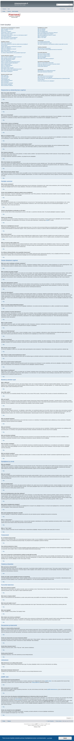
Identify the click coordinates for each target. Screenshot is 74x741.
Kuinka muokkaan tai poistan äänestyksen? (9, 62)
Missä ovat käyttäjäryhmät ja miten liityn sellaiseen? (48, 32)
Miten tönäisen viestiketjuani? (7, 71)
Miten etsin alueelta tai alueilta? (44, 53)
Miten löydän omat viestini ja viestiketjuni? (46, 58)
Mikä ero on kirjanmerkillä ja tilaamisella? (46, 62)
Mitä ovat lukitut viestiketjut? (6, 84)
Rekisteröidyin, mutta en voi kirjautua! (8, 32)
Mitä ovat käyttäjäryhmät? (43, 31)
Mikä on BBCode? (4, 75)
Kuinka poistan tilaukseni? (43, 66)
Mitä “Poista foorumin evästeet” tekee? (8, 38)
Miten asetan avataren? (5, 50)
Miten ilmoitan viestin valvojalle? (7, 67)
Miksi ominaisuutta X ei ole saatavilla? (45, 77)
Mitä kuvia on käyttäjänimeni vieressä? (8, 48)
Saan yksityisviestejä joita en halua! (44, 42)
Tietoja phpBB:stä (35, 682)
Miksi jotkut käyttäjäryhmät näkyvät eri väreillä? (47, 35)
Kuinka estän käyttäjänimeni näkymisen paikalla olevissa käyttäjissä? (14, 44)
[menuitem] (8, 9)
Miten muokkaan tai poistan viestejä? (8, 58)
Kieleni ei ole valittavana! (6, 47)
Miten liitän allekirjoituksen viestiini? (8, 59)
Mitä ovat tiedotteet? (5, 81)
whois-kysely (18, 699)
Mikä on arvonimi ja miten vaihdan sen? (8, 51)
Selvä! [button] (65, 738)
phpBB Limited (48, 681)
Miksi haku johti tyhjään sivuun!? (44, 56)
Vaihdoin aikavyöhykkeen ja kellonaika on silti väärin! (11, 46)
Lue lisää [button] (49, 738)
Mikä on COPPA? (4, 30)
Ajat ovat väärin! (4, 45)
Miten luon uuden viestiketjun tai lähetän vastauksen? (11, 56)
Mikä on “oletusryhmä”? (42, 36)
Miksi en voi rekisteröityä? (6, 31)
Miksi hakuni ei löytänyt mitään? (44, 54)
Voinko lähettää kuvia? (5, 79)
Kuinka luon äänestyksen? (6, 60)
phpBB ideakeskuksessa (52, 689)
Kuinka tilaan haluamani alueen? (44, 65)
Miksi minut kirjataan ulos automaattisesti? (9, 37)
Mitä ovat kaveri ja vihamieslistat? (44, 48)
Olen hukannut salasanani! (6, 36)
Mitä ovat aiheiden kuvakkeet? (7, 85)
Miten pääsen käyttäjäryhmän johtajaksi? (45, 33)
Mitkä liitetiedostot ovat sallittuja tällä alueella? (46, 70)
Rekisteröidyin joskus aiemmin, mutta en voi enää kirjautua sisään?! (14, 35)
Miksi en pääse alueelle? (6, 64)
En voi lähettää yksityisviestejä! (44, 41)
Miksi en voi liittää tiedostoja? (6, 65)
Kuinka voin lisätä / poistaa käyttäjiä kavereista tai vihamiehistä (50, 49)
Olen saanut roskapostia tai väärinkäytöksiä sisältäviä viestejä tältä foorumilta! (53, 44)
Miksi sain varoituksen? (5, 66)
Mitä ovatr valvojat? (41, 30)
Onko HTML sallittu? (5, 76)
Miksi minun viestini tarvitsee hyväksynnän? (9, 70)
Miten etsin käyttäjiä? (42, 57)
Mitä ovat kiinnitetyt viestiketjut (7, 82)
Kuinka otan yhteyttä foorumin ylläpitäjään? (46, 80)
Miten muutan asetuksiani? (6, 42)
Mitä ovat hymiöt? (4, 78)
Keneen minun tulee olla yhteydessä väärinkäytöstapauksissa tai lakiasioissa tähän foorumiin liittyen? (54, 79)
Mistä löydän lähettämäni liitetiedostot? (45, 71)
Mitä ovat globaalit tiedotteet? (7, 80)
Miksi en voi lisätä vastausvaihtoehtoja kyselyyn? (10, 61)
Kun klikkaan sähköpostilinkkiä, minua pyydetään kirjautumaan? (13, 52)
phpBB (47, 220)
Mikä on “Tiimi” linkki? (42, 37)
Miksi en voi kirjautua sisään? (7, 33)
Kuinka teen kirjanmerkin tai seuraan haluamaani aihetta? (49, 64)
